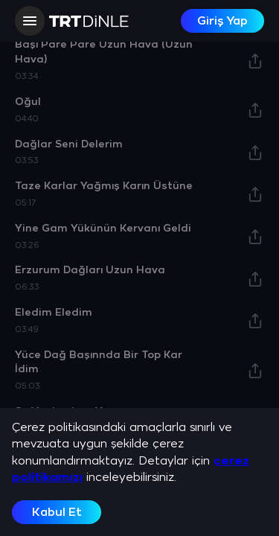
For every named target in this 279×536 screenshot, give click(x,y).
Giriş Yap (222, 21)
